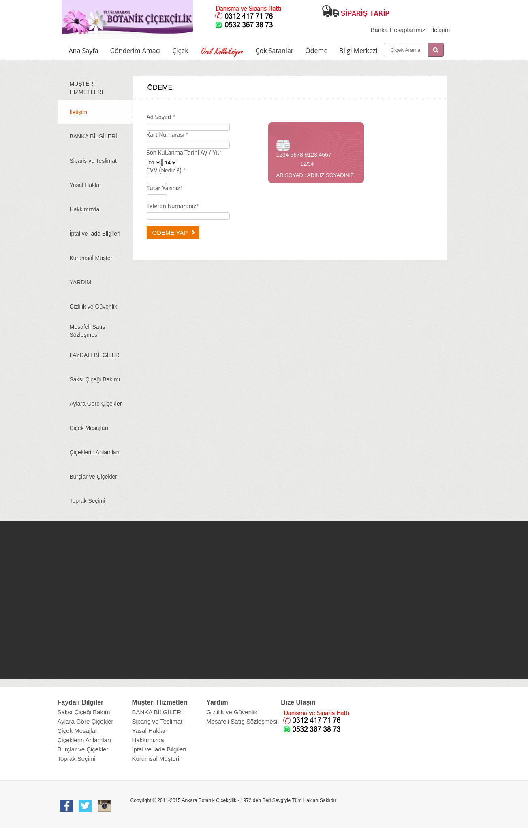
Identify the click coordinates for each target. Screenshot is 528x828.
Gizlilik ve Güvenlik (93, 306)
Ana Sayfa (83, 50)
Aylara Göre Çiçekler (96, 403)
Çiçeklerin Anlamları (95, 452)
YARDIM (80, 282)
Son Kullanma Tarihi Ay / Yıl (184, 153)
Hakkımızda (85, 209)
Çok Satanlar (275, 50)
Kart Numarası (167, 135)
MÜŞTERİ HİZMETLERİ (86, 88)
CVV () (166, 171)
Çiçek (180, 50)
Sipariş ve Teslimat (93, 161)
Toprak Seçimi (87, 501)
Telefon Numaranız (173, 206)
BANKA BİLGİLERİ (94, 136)
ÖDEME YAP (173, 232)
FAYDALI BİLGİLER (95, 355)
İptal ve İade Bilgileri (95, 233)
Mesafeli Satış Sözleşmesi (87, 331)
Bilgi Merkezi (358, 50)
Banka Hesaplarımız (398, 29)
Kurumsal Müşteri (92, 258)
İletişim (440, 29)
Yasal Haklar (85, 185)
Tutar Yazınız (165, 188)
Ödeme (316, 50)
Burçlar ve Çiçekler (93, 476)
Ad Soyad (161, 117)
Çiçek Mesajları (89, 428)
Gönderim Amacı (135, 50)
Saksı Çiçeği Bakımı (95, 379)
